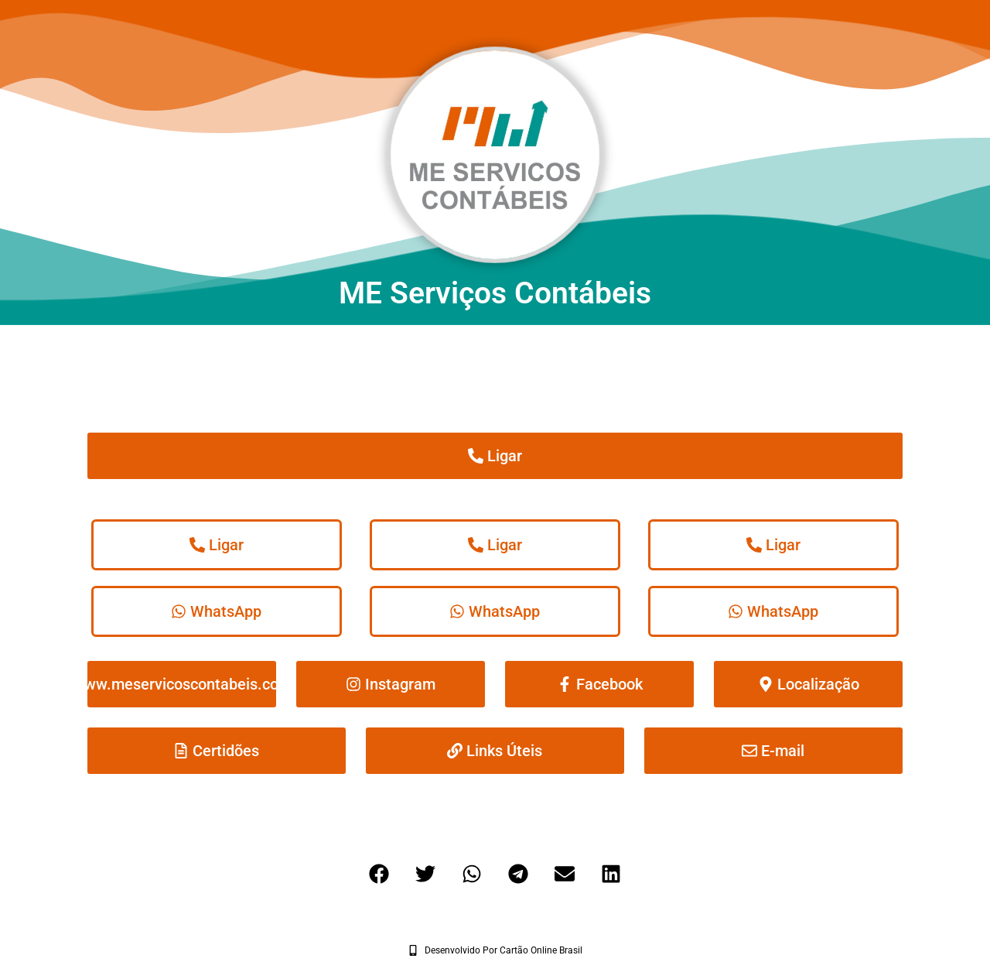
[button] (379, 873)
